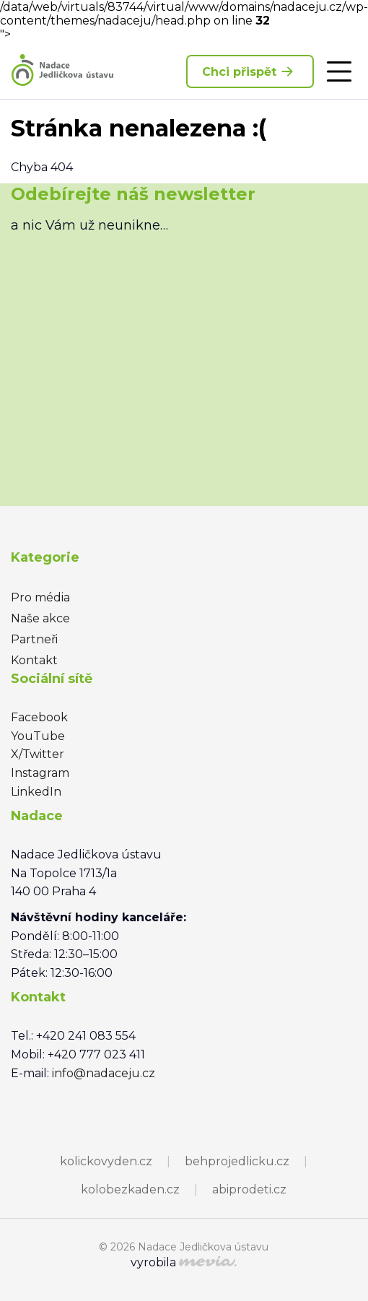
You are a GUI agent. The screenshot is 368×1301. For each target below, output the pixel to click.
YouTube (38, 736)
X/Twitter (37, 754)
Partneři (34, 639)
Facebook (39, 717)
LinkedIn (36, 792)
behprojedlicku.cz (237, 1161)
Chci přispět (250, 71)
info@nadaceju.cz (103, 1073)
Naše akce (40, 618)
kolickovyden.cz (106, 1161)
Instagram (40, 773)
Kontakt (34, 660)
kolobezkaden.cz (130, 1189)
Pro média (40, 597)
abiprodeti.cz (249, 1189)
